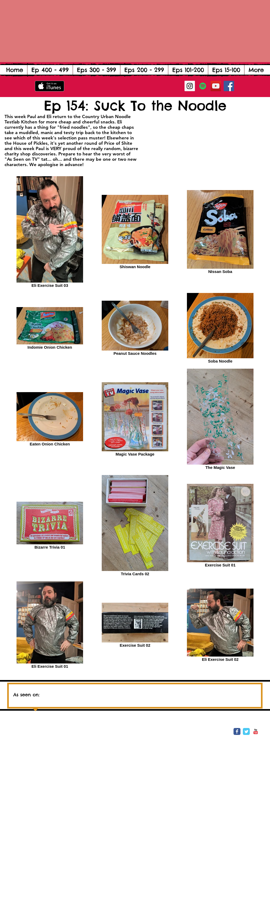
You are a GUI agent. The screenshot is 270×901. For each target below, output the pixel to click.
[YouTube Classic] (255, 731)
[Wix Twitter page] (246, 731)
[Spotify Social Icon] (203, 86)
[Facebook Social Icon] (229, 86)
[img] (96, 692)
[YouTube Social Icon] (216, 86)
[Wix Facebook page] (237, 731)
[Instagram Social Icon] (190, 86)
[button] (50, 70)
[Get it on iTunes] (49, 86)
